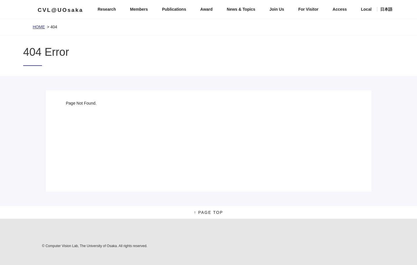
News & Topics (241, 9)
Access (340, 9)
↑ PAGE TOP (208, 212)
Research (107, 9)
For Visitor (308, 9)
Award (206, 9)
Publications (174, 9)
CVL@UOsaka (60, 10)
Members (139, 9)
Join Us (276, 9)
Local (366, 9)
